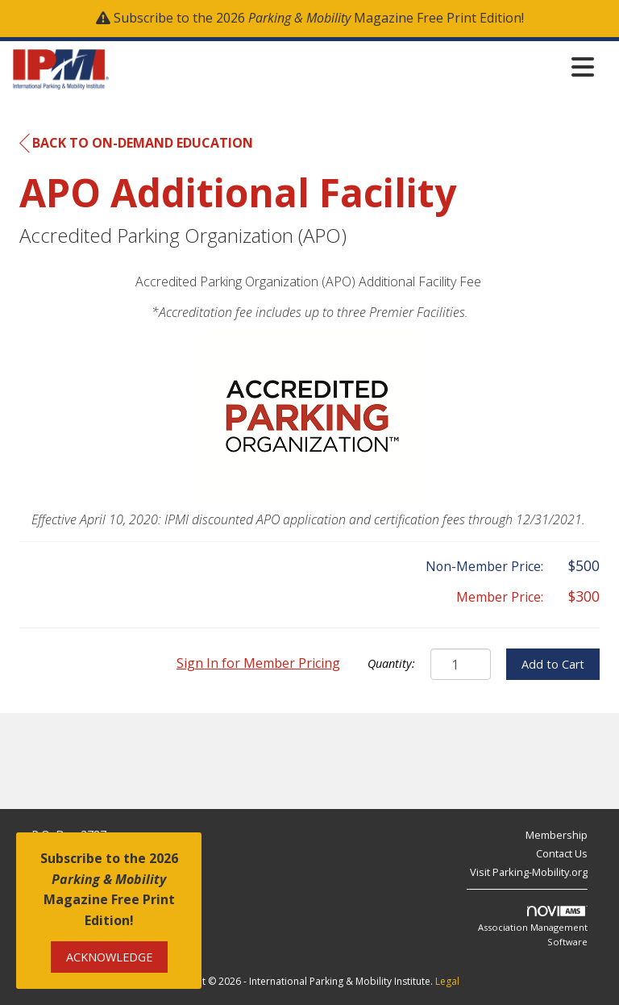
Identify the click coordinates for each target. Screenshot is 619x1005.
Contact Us (562, 853)
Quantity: (391, 663)
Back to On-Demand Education (136, 143)
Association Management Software (533, 927)
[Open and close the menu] (356, 66)
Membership (557, 835)
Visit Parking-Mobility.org (529, 872)
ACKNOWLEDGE (109, 957)
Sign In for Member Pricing (258, 663)
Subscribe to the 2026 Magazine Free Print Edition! (319, 18)
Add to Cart (552, 664)
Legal (447, 981)
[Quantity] (460, 664)
